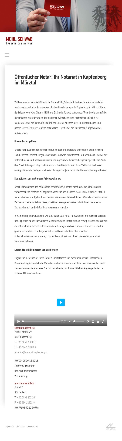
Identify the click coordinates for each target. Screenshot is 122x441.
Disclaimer (21, 426)
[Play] (18, 321)
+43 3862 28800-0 (27, 342)
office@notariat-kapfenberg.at (32, 352)
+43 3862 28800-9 (26, 347)
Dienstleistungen (30, 128)
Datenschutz (32, 426)
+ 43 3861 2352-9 (26, 402)
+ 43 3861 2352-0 (26, 397)
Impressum (9, 426)
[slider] (41, 321)
